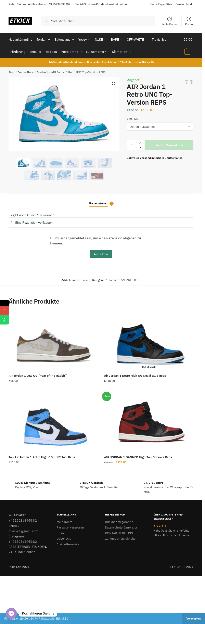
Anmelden (101, 254)
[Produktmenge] (132, 145)
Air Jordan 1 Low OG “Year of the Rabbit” (38, 376)
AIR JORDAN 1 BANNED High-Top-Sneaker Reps (138, 457)
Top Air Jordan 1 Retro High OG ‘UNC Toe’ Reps (42, 457)
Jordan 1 (42, 72)
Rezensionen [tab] (98, 203)
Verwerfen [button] (193, 618)
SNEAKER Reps (131, 280)
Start (12, 72)
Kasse (189, 21)
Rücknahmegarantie (119, 522)
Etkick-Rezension (68, 544)
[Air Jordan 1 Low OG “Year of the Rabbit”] (53, 341)
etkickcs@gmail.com (23, 531)
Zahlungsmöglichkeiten (121, 538)
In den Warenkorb (169, 145)
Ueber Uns (64, 538)
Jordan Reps (26, 72)
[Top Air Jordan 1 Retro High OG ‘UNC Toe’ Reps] (53, 422)
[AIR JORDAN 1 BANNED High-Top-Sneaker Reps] (148, 422)
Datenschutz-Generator (121, 527)
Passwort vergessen (70, 527)
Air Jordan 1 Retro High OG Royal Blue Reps (135, 376)
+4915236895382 (23, 520)
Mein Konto (169, 21)
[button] (113, 83)
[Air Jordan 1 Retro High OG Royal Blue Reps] (148, 341)
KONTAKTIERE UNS (119, 533)
